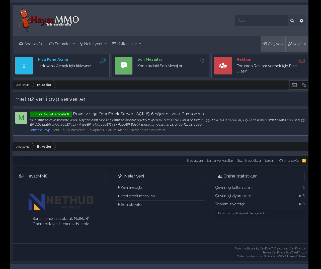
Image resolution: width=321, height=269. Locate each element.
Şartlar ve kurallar (219, 160)
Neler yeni (93, 44)
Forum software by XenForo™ (271, 248)
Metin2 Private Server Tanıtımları (142, 130)
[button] (74, 44)
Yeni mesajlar (132, 187)
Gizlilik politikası (249, 160)
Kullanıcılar (127, 44)
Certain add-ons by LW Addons (272, 256)
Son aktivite (131, 204)
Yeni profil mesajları (138, 196)
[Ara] (261, 20)
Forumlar (63, 44)
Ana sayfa (33, 44)
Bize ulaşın (195, 160)
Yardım (269, 160)
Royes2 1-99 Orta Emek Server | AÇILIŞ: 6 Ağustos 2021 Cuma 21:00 (117, 113)
